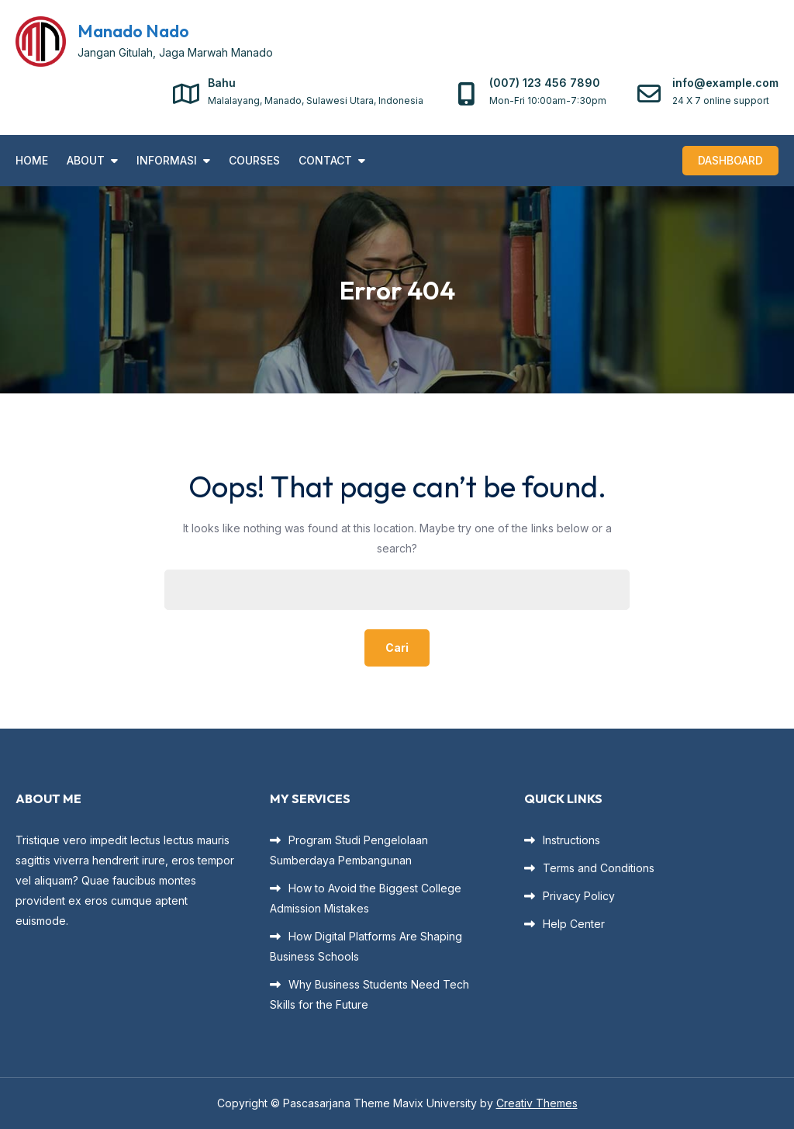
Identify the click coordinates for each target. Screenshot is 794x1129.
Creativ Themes (537, 1103)
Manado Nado (133, 31)
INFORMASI (166, 160)
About (86, 160)
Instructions (571, 840)
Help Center (574, 923)
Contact (325, 160)
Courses (254, 160)
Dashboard (730, 160)
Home (32, 160)
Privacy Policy (579, 895)
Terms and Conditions (598, 867)
